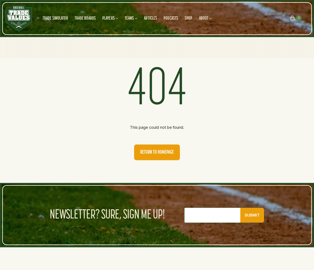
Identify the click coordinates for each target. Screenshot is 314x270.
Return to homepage (157, 152)
